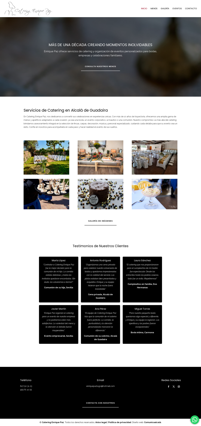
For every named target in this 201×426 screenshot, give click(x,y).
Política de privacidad (119, 422)
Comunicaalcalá (152, 422)
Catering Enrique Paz (53, 422)
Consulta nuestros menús (100, 66)
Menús (153, 9)
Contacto (191, 9)
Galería (165, 9)
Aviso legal (101, 422)
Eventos (177, 9)
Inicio (144, 9)
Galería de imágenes (100, 221)
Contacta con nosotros (100, 403)
